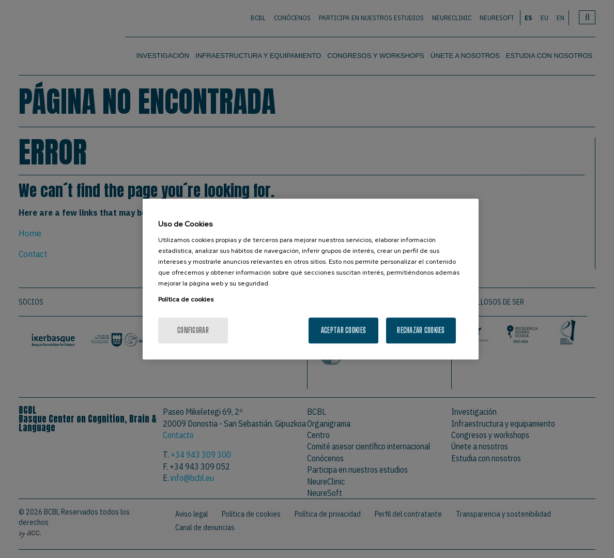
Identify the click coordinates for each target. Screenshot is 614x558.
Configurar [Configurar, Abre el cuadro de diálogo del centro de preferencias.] (193, 330)
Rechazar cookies (420, 330)
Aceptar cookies (343, 330)
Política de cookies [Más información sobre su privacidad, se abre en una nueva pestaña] (185, 299)
